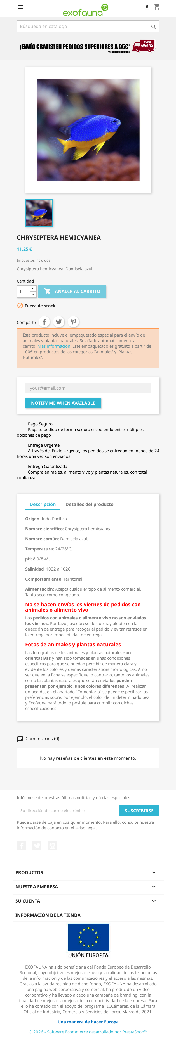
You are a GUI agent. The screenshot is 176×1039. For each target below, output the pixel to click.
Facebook (21, 845)
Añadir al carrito (72, 291)
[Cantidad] (23, 291)
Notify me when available (63, 403)
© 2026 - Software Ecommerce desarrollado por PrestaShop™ (88, 1032)
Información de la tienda (48, 915)
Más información (53, 346)
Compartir (44, 321)
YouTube (52, 845)
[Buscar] (88, 26)
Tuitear (58, 321)
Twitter (36, 845)
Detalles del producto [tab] (89, 504)
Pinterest (73, 321)
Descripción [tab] (43, 504)
